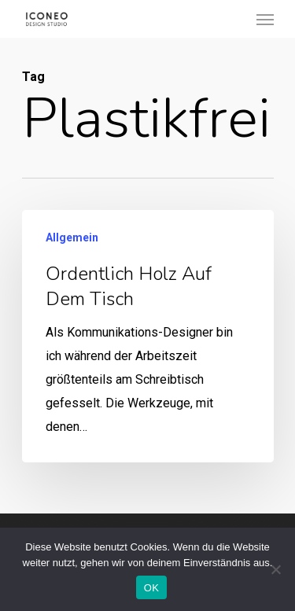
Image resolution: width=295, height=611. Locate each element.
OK (151, 588)
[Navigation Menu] (265, 19)
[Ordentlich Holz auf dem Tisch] (148, 336)
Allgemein (72, 237)
